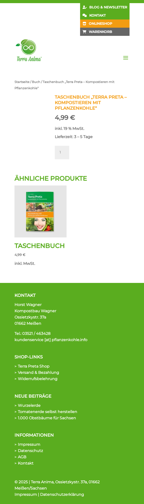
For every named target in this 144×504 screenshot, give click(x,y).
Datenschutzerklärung (62, 494)
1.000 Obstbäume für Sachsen (47, 418)
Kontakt (26, 463)
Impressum (29, 444)
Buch (36, 82)
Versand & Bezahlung (38, 372)
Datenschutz (30, 450)
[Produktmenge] (62, 152)
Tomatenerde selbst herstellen (47, 411)
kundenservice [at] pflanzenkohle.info (50, 340)
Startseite (21, 82)
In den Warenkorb (97, 150)
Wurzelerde (29, 405)
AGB (22, 457)
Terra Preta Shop (33, 366)
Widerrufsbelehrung (37, 378)
